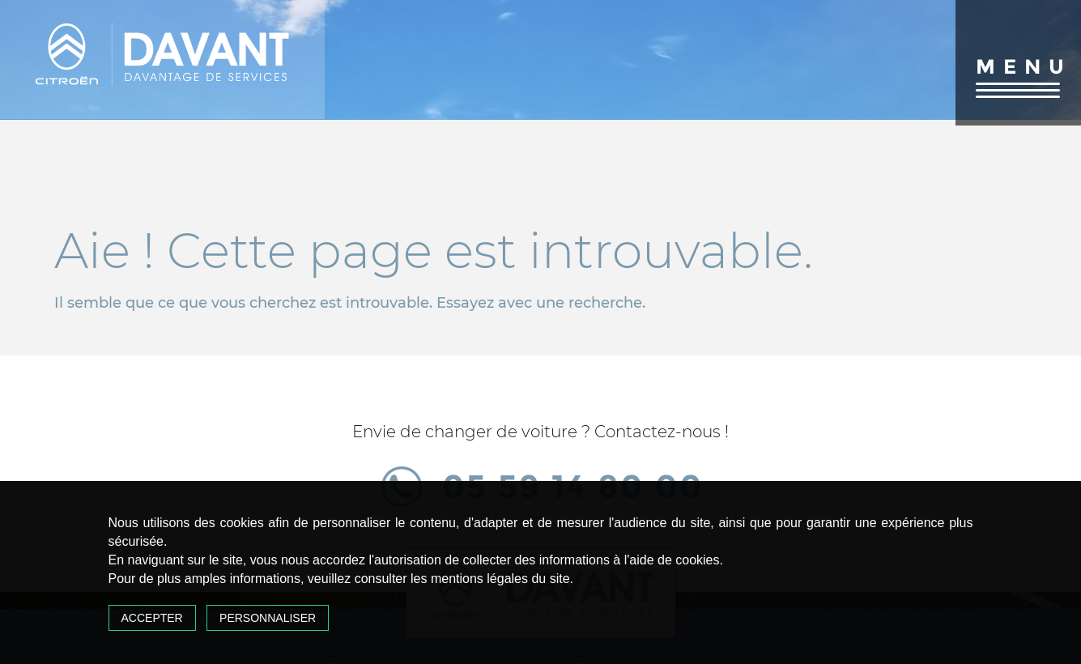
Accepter (152, 617)
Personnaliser (267, 617)
